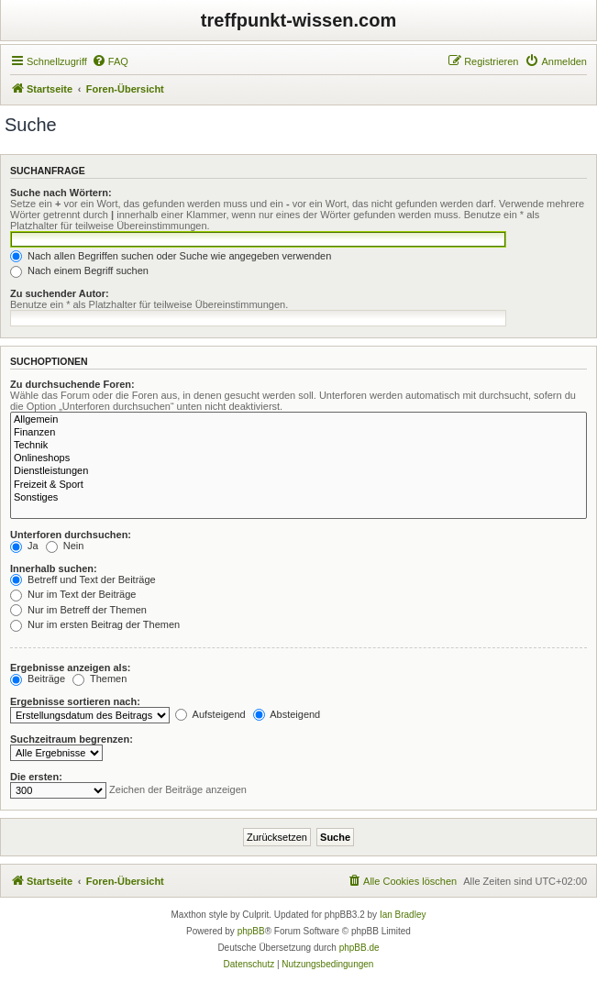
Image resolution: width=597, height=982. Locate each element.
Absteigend (287, 714)
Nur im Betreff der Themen (78, 609)
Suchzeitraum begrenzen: (71, 739)
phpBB (251, 931)
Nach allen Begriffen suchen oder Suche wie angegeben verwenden (170, 255)
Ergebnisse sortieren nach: (75, 701)
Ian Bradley (403, 915)
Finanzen (298, 432)
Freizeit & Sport (298, 485)
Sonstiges (298, 497)
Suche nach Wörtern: (61, 192)
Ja (24, 545)
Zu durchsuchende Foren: (72, 384)
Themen (99, 678)
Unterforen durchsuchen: (70, 534)
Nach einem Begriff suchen (79, 270)
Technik (298, 445)
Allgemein (298, 420)
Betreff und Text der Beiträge (83, 579)
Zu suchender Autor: (59, 293)
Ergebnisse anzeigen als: (70, 667)
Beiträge (37, 678)
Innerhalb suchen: (53, 568)
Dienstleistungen (298, 471)
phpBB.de (359, 948)
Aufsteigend (210, 714)
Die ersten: (36, 776)
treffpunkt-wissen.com (298, 20)
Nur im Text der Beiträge (73, 594)
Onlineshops (298, 458)
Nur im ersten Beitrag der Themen (95, 624)
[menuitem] (110, 61)
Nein (65, 545)
